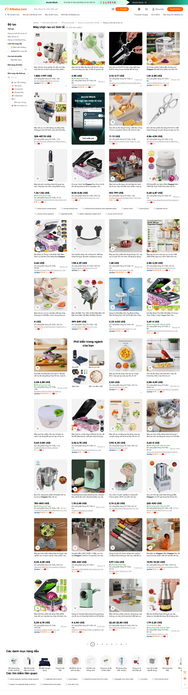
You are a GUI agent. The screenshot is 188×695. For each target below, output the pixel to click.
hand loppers (72, 679)
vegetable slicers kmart (53, 679)
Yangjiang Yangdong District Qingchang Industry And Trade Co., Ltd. (50, 200)
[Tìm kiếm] (122, 9)
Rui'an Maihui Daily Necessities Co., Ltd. (123, 508)
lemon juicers (143, 209)
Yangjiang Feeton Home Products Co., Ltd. (49, 270)
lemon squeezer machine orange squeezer (23, 679)
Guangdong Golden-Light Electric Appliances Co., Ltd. (163, 389)
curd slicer (143, 679)
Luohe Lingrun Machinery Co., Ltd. (84, 327)
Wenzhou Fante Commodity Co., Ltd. (122, 329)
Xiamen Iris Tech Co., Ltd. (118, 387)
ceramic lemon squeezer (44, 214)
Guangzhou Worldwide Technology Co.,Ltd (87, 569)
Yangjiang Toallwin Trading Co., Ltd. (47, 630)
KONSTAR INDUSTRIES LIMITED (46, 448)
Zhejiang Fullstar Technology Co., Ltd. (85, 198)
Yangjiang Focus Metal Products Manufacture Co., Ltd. (125, 83)
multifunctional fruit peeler (50, 684)
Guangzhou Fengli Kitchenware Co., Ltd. (86, 450)
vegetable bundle (65, 214)
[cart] (147, 9)
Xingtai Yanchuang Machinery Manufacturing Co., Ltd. (50, 141)
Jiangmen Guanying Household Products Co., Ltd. (163, 452)
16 (121, 644)
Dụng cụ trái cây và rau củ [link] (112, 23)
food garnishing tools (69, 209)
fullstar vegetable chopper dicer (89, 214)
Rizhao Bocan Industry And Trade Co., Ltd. (124, 141)
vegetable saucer (160, 209)
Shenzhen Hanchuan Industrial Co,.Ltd (161, 268)
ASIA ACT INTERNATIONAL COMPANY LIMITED (88, 630)
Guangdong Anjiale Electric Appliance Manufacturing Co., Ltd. (163, 567)
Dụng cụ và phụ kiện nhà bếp (89, 23)
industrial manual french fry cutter (95, 679)
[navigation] (18, 333)
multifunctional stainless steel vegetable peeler (99, 209)
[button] (113, 9)
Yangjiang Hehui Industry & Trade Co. (47, 391)
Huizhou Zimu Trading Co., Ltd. (120, 571)
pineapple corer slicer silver (123, 679)
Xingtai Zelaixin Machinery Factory (46, 81)
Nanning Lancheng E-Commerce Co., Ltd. (162, 331)
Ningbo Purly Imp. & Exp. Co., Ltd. (121, 270)
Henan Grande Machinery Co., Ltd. (159, 510)
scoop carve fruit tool (114, 214)
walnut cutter (127, 209)
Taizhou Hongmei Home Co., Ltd (83, 85)
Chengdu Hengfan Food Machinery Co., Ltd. (50, 510)
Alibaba (35, 23)
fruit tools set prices (160, 679)
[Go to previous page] (88, 644)
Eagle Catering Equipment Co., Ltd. (84, 268)
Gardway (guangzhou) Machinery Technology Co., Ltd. (125, 198)
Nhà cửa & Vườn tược (50, 23)
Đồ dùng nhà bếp (68, 23)
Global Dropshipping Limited (82, 511)
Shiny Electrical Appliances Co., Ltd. (122, 628)
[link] (185, 672)
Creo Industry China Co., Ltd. (157, 634)
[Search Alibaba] (72, 9)
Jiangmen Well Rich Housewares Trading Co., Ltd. (50, 567)
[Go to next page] (126, 644)
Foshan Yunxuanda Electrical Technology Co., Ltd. (163, 200)
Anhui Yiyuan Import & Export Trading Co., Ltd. (50, 327)
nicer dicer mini (71, 684)
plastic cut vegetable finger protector (22, 684)
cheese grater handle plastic (45, 209)
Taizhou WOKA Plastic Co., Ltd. (158, 83)
